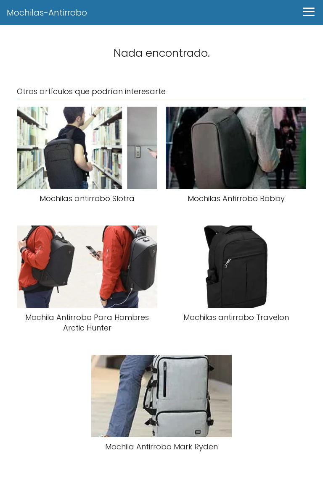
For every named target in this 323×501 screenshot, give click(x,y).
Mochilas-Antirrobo (47, 12)
